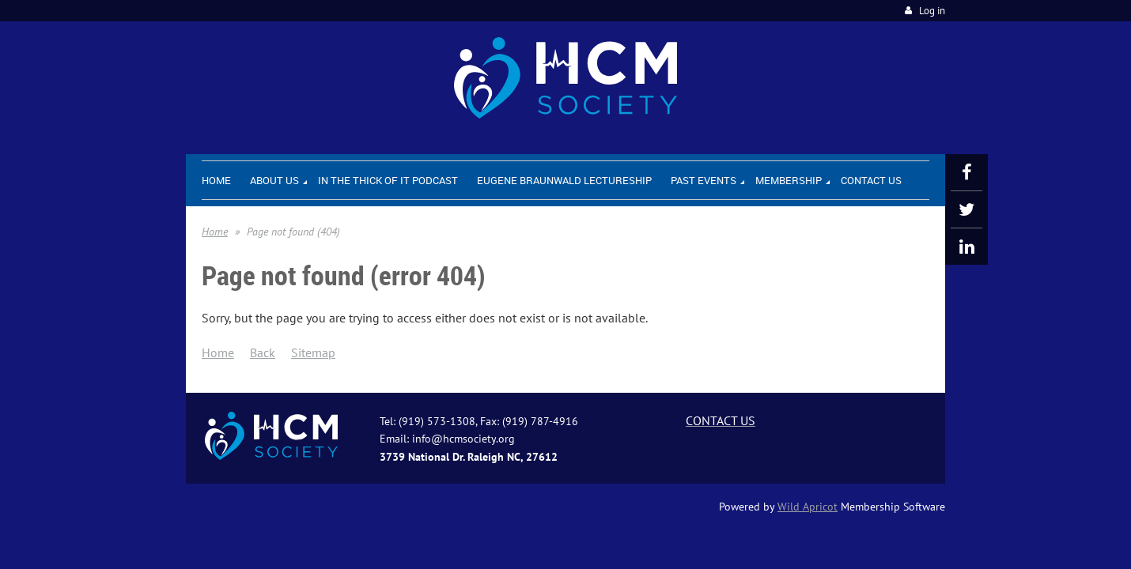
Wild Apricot (807, 506)
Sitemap (313, 352)
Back (262, 352)
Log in (932, 10)
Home (215, 231)
